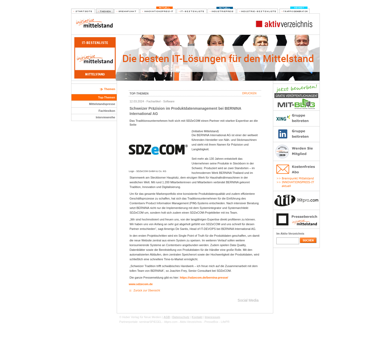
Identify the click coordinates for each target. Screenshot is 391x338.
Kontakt (197, 317)
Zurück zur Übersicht (146, 290)
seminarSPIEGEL (150, 321)
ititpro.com (170, 321)
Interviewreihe (105, 117)
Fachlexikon (106, 110)
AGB (167, 317)
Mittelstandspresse (102, 104)
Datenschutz (180, 317)
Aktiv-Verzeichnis (191, 321)
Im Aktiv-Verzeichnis (290, 233)
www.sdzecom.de (141, 284)
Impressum (212, 317)
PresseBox (211, 321)
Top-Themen (106, 97)
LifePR (225, 321)
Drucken (249, 93)
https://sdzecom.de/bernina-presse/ (204, 277)
